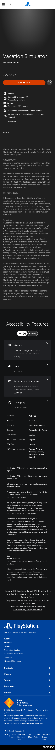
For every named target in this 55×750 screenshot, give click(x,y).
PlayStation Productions (13, 653)
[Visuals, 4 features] (27, 350)
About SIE (8, 642)
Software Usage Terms (46, 737)
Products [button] (27, 668)
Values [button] (27, 674)
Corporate (8, 657)
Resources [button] (27, 686)
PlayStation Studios (12, 650)
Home (6, 632)
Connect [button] (27, 692)
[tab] (22, 333)
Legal (6, 734)
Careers (7, 646)
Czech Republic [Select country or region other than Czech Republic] (14, 731)
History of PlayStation (12, 661)
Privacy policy (13, 735)
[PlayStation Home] (27, 4)
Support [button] (27, 680)
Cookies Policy (37, 735)
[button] (17, 100)
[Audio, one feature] (27, 368)
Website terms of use (21, 737)
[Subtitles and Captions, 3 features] (27, 386)
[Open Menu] (3, 4)
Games (15, 632)
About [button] (27, 638)
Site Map (30, 735)
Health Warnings (13, 558)
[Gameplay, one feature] (27, 404)
